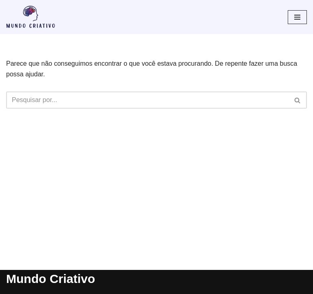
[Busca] (147, 100)
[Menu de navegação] (297, 17)
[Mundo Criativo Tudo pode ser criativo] (30, 17)
